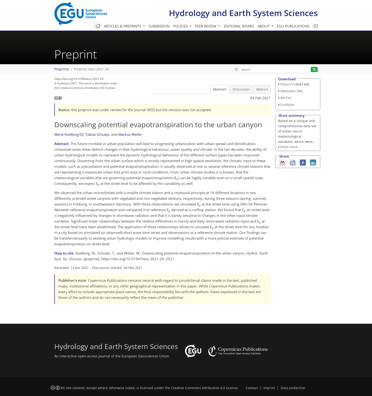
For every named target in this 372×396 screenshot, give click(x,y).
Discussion (241, 89)
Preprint (286, 84)
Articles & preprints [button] (123, 26)
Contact (252, 388)
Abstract (220, 89)
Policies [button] (181, 26)
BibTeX (285, 98)
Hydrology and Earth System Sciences (243, 12)
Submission (159, 26)
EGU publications (293, 26)
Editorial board (239, 26)
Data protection (293, 388)
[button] (236, 69)
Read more (289, 147)
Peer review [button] (206, 26)
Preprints (61, 69)
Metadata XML (291, 91)
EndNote (287, 104)
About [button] (264, 26)
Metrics (262, 89)
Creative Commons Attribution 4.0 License (204, 388)
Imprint (269, 388)
